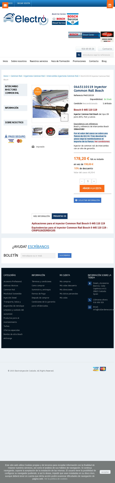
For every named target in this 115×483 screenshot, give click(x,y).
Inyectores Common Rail (34, 76)
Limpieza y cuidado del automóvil (12, 200)
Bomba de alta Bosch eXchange (13, 234)
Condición (78, 104)
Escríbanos (38, 353)
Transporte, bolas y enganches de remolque (13, 188)
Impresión (40, 147)
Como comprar (11, 256)
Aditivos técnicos (9, 110)
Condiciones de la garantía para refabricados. (12, 287)
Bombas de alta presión (13, 165)
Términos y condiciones (14, 260)
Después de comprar (13, 280)
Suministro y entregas (14, 263)
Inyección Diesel (14, 179)
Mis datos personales (69, 400)
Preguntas (59, 216)
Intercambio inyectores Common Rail (62, 76)
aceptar (105, 472)
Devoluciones (10, 273)
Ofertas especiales (11, 225)
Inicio (6, 76)
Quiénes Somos (11, 309)
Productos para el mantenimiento (14, 211)
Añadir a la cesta (92, 188)
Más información (41, 216)
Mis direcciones (66, 396)
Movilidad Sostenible (11, 173)
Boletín (11, 361)
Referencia (78, 95)
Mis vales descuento (68, 392)
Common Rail (16, 76)
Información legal (12, 316)
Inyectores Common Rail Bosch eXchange (14, 156)
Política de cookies (12, 312)
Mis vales (63, 404)
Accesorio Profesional (11, 103)
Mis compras (65, 388)
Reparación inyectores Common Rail (13, 134)
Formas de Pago (11, 277)
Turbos (9, 219)
